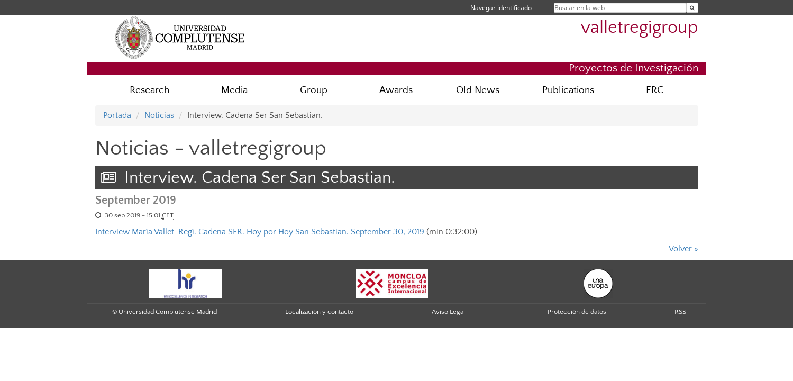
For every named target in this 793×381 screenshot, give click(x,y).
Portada (117, 115)
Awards (396, 90)
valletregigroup (639, 28)
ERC (654, 90)
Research (149, 90)
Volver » (683, 248)
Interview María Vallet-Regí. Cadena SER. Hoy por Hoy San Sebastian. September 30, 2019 (259, 232)
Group (313, 90)
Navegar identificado (501, 7)
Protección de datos (577, 311)
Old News (477, 90)
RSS (680, 311)
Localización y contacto (319, 311)
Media (234, 90)
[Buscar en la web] (692, 8)
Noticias (159, 115)
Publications (568, 90)
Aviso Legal (448, 311)
